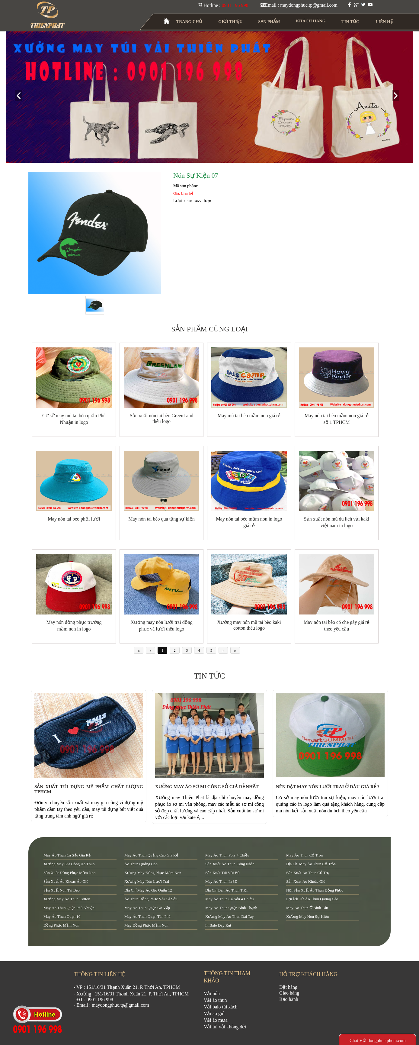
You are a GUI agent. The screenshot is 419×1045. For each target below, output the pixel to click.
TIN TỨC (351, 21)
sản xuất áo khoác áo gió (65, 881)
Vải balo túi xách (221, 1006)
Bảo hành (288, 999)
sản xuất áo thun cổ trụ (307, 872)
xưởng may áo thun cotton (66, 899)
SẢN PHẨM (269, 21)
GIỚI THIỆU (231, 21)
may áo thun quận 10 (61, 916)
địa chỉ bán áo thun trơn (226, 890)
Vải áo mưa (216, 1020)
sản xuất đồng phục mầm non (69, 872)
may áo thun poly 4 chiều (227, 855)
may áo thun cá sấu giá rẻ (67, 855)
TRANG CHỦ (189, 21)
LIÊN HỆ (384, 21)
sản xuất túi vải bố (222, 872)
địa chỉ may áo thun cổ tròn (311, 864)
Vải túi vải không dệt (225, 1026)
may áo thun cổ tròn (304, 855)
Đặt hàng (288, 987)
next (398, 96)
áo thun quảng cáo (141, 864)
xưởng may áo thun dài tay (229, 916)
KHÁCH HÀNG (311, 21)
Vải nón (212, 993)
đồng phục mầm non (61, 925)
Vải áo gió (214, 1013)
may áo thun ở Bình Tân (307, 907)
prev (21, 96)
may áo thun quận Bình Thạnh (231, 907)
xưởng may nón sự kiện (307, 916)
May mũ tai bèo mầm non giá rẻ (249, 415)
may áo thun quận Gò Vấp (147, 907)
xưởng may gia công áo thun (69, 864)
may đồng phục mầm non (146, 925)
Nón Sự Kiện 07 (195, 175)
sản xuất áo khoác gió (305, 881)
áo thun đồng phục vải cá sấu (150, 899)
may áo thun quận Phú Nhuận (68, 907)
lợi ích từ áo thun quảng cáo (312, 899)
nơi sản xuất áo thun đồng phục (314, 890)
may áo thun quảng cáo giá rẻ (151, 855)
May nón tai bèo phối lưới (74, 518)
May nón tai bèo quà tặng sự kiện (161, 518)
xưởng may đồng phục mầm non (152, 872)
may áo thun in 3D (221, 881)
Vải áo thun (215, 1000)
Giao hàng (289, 992)
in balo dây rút (218, 925)
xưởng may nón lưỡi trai (146, 881)
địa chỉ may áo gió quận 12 (148, 890)
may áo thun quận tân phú (147, 916)
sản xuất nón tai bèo (61, 890)
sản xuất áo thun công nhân (229, 864)
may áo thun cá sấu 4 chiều (229, 899)
